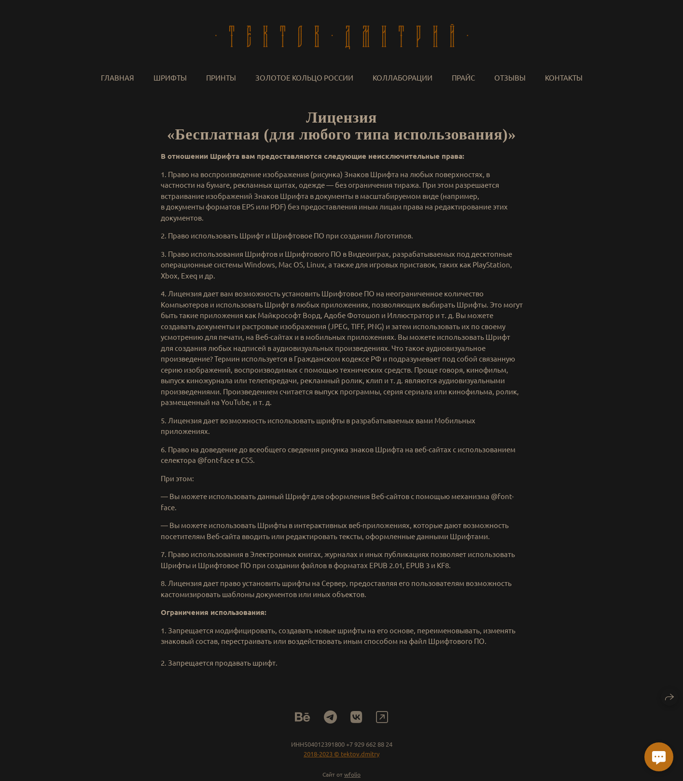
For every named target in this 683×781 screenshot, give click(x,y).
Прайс (463, 77)
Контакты (564, 77)
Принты (221, 77)
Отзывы (510, 77)
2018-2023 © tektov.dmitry (341, 756)
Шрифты (170, 77)
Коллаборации (402, 77)
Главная (117, 77)
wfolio (352, 777)
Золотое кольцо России (304, 77)
